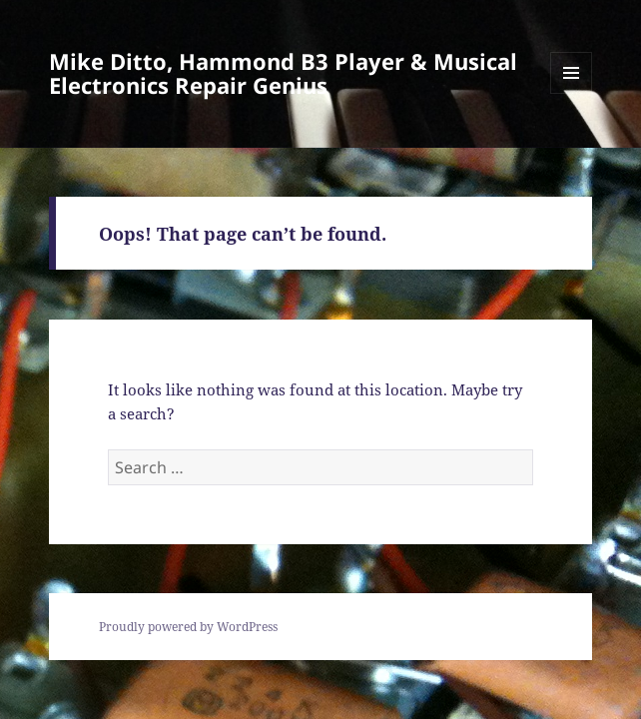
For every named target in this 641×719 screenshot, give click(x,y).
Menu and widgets (571, 93)
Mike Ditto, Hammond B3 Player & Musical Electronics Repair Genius (283, 73)
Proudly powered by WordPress (188, 626)
